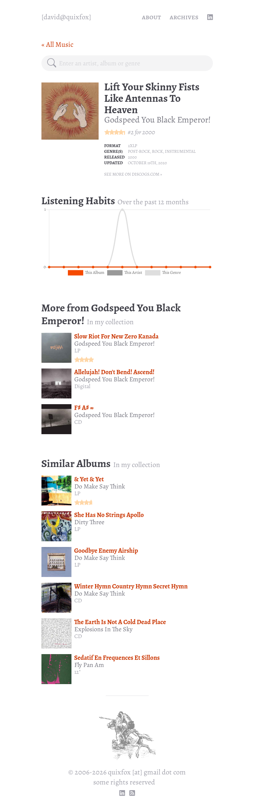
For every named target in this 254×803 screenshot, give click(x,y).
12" (77, 672)
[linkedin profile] (210, 17)
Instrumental (180, 151)
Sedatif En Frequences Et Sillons (117, 657)
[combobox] (133, 63)
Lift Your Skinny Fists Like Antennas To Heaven (152, 98)
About (151, 17)
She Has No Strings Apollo (109, 515)
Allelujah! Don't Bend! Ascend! (114, 372)
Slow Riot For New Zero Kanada (116, 336)
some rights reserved (124, 782)
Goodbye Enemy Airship (106, 550)
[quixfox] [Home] (66, 17)
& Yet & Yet (89, 479)
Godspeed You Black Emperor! (157, 119)
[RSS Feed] (132, 793)
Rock (157, 151)
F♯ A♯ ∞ (84, 407)
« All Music (57, 44)
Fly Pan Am (89, 665)
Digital (82, 386)
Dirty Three (89, 522)
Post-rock (139, 151)
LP (77, 351)
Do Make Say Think (99, 486)
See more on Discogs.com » (133, 174)
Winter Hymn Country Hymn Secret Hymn (131, 586)
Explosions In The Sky (103, 629)
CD (78, 422)
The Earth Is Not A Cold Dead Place (120, 622)
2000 (148, 132)
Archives (184, 17)
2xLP (132, 146)
